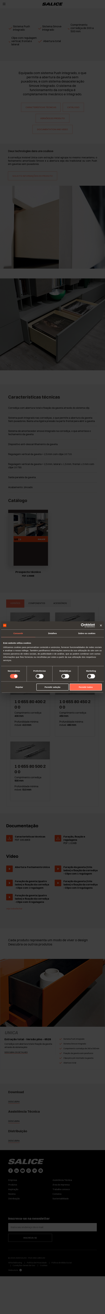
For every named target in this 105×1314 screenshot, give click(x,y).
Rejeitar (19, 687)
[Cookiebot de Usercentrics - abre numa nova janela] (83, 625)
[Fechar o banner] (101, 625)
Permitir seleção (52, 687)
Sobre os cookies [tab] (86, 633)
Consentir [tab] (18, 633)
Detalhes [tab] (52, 633)
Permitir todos (86, 687)
